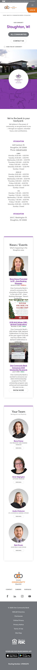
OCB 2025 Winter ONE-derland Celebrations (18, 323)
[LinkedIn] (15, 596)
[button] (32, 5)
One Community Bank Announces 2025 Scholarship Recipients (18, 367)
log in (32, 10)
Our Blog (27, 589)
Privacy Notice (18, 624)
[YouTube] (29, 596)
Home (4, 15)
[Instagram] (22, 596)
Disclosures (19, 616)
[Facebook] (7, 596)
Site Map (18, 633)
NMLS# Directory (18, 612)
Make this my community (14, 46)
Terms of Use (18, 628)
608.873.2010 (21, 150)
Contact (9, 589)
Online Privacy (18, 620)
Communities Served (17, 15)
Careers (18, 589)
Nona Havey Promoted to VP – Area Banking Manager (18, 281)
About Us (9, 15)
